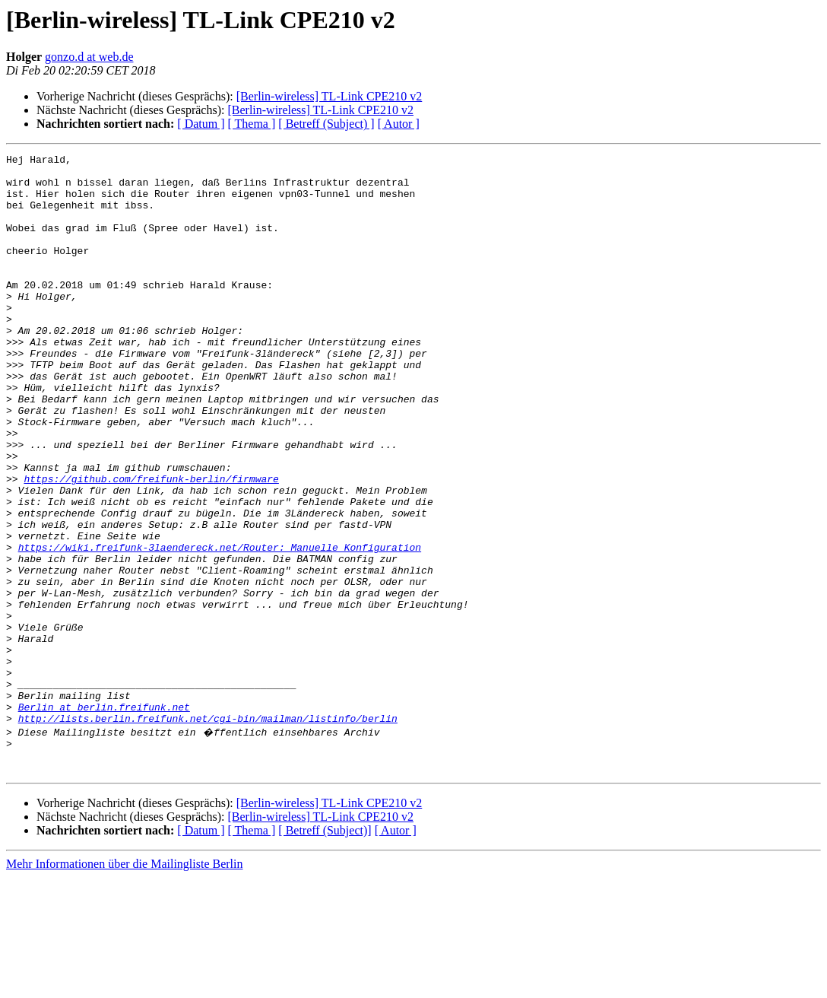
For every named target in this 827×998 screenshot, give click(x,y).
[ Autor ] (399, 123)
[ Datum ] (200, 123)
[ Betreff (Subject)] (324, 951)
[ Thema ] (252, 123)
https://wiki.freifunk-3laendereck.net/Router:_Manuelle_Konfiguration (219, 627)
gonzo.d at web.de (89, 56)
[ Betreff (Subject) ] (326, 123)
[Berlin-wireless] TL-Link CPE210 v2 (329, 96)
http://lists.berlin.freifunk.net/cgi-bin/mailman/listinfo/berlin (208, 832)
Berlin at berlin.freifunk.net (104, 818)
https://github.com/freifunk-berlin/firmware (151, 544)
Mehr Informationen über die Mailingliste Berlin (124, 984)
